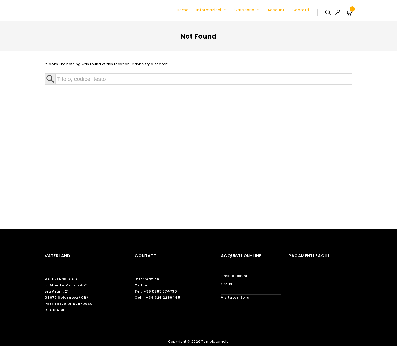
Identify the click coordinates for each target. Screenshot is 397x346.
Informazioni (211, 9)
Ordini (141, 285)
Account (276, 9)
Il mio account (234, 275)
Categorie (247, 9)
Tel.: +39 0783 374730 (156, 291)
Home (182, 9)
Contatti (300, 9)
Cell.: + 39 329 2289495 (157, 297)
